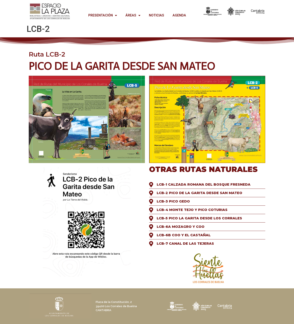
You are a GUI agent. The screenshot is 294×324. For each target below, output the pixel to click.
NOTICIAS (156, 15)
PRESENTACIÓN (102, 15)
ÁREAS (132, 15)
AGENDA (179, 15)
